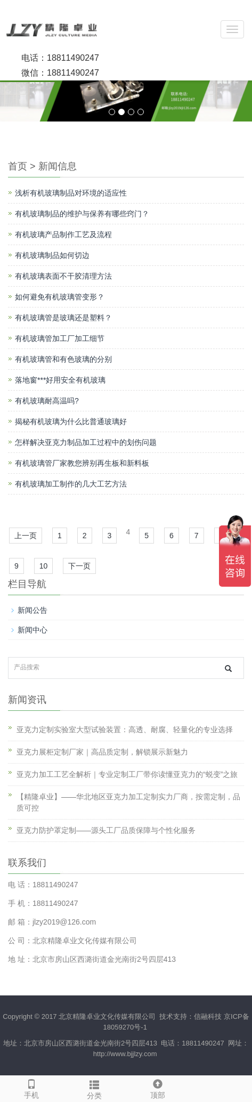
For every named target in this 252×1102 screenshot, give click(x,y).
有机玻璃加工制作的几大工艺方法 (71, 484)
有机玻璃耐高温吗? (47, 400)
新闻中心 (32, 630)
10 (43, 566)
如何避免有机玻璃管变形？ (59, 297)
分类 (94, 1088)
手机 (31, 1087)
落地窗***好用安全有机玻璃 (60, 380)
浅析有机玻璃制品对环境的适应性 (71, 193)
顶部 (157, 1087)
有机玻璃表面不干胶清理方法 (63, 276)
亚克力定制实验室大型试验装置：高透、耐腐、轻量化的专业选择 (125, 729)
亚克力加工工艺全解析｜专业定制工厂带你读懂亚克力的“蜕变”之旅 (127, 774)
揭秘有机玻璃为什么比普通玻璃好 (71, 421)
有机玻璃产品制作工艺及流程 (63, 234)
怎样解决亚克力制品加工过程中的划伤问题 (86, 442)
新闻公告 (32, 610)
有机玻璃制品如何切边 (52, 255)
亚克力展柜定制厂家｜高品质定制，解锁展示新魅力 (102, 752)
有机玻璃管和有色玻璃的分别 (63, 359)
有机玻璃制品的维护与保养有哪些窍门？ (82, 213)
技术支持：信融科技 (190, 1016)
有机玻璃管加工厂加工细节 (59, 338)
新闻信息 (57, 166)
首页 (17, 166)
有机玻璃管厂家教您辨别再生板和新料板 (82, 463)
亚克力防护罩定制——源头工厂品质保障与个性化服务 (106, 830)
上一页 (25, 535)
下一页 (79, 566)
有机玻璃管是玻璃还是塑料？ (63, 317)
